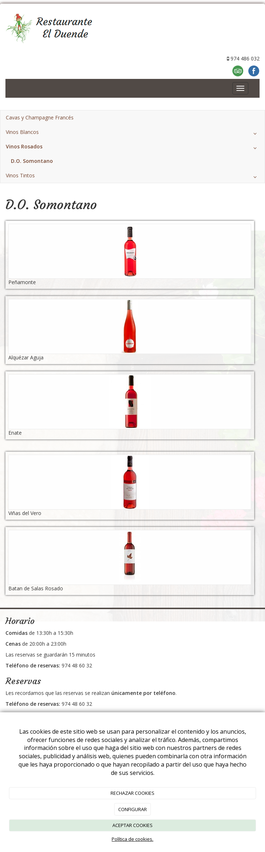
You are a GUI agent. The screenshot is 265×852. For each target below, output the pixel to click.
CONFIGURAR (132, 809)
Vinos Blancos (132, 133)
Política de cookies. (132, 839)
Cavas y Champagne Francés (40, 117)
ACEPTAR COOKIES (132, 825)
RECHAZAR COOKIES (132, 793)
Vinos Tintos (132, 177)
